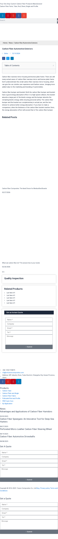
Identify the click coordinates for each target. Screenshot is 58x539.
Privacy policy (45, 488)
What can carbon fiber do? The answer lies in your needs (21, 263)
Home (5, 43)
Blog (37, 488)
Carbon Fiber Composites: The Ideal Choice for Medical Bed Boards (24, 188)
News (11, 43)
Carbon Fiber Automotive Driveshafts (17, 436)
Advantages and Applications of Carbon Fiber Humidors (26, 411)
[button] (3, 58)
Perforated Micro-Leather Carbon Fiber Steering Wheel (26, 429)
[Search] (57, 21)
